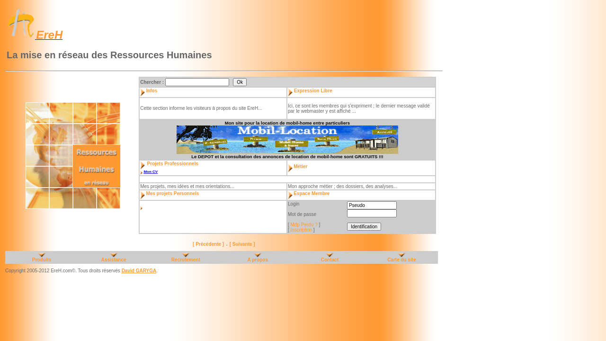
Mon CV (150, 172)
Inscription (301, 230)
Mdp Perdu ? (304, 224)
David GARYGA (139, 270)
